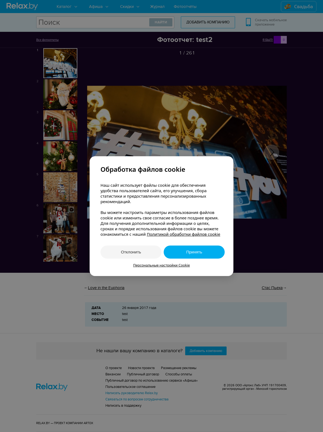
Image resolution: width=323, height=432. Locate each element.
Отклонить (131, 252)
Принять (194, 252)
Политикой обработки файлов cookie (183, 234)
